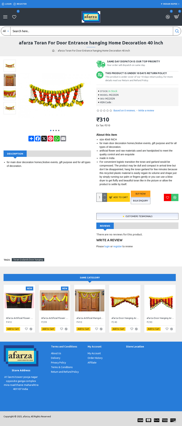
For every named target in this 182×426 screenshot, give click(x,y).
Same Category (90, 277)
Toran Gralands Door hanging (28, 259)
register (117, 246)
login (107, 246)
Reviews (105, 226)
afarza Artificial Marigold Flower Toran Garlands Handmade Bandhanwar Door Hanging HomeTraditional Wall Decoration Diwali (90, 318)
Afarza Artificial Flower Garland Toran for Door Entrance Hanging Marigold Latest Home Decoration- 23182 (20, 318)
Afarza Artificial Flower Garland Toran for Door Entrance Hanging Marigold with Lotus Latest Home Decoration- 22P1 (55, 318)
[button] (50, 130)
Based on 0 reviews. (125, 110)
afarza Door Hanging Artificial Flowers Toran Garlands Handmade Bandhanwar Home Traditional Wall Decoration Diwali (125, 318)
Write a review (146, 110)
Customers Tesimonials (138, 216)
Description (15, 153)
